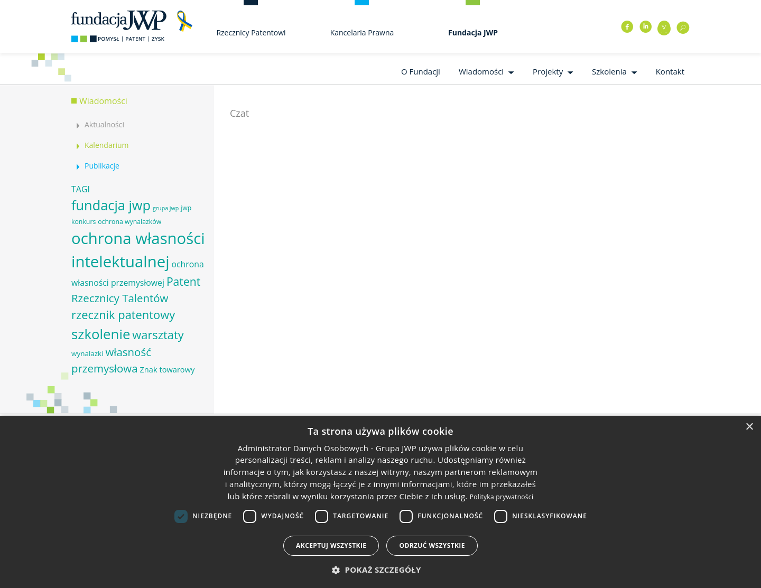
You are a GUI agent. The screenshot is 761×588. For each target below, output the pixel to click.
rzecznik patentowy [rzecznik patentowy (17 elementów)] (123, 314)
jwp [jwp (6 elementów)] (186, 207)
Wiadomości (481, 71)
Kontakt (670, 71)
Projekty (548, 71)
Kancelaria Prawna (362, 32)
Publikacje (102, 166)
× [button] (749, 427)
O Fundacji (420, 71)
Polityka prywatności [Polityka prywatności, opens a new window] (501, 496)
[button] (380, 570)
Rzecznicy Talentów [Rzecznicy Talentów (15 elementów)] (119, 298)
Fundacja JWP (473, 32)
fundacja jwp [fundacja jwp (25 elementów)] (111, 205)
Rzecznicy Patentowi (250, 32)
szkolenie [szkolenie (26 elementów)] (100, 333)
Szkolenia (609, 71)
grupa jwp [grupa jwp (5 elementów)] (166, 208)
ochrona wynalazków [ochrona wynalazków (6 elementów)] (129, 221)
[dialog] (380, 502)
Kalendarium (106, 145)
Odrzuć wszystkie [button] (432, 545)
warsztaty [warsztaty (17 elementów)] (157, 334)
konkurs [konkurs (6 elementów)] (83, 221)
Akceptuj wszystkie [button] (331, 545)
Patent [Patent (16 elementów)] (183, 281)
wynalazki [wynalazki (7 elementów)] (87, 353)
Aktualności (104, 124)
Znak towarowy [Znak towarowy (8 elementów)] (167, 369)
